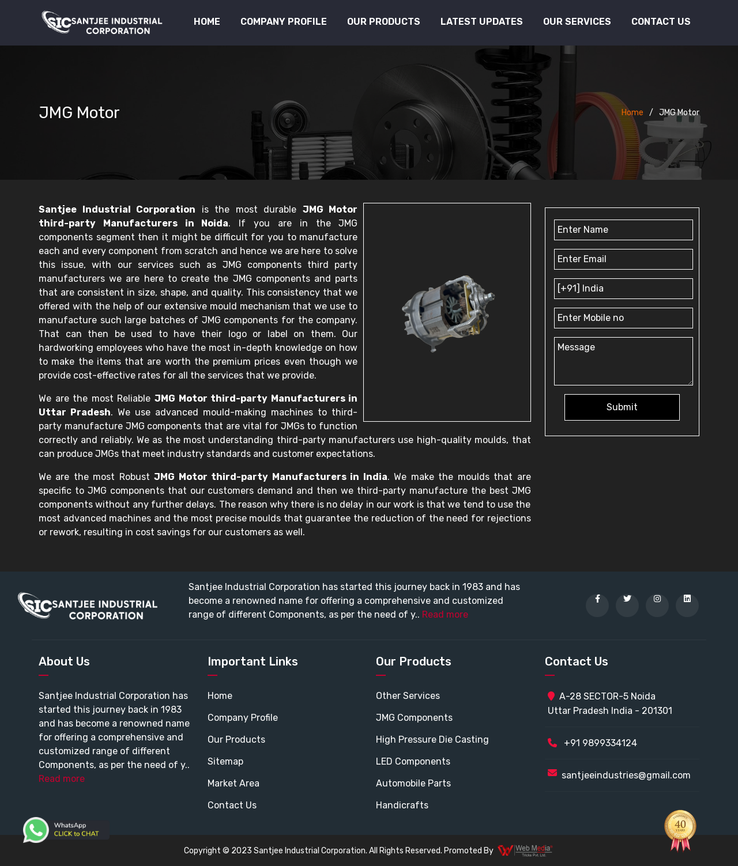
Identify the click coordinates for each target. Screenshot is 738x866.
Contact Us (661, 21)
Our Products (236, 739)
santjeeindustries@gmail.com (626, 775)
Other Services (408, 695)
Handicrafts (402, 805)
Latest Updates (481, 21)
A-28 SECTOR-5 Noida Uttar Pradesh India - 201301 (610, 703)
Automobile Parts (413, 783)
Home (207, 21)
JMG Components (414, 717)
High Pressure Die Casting (432, 739)
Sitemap (225, 761)
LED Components (413, 761)
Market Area (233, 783)
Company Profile (283, 21)
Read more (445, 614)
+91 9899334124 (592, 743)
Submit (622, 407)
